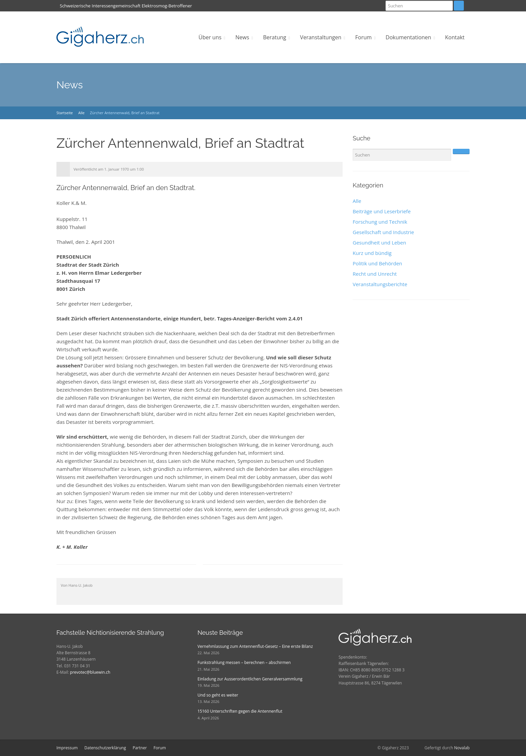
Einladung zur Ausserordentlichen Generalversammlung (250, 679)
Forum (363, 37)
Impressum (67, 748)
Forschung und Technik (380, 221)
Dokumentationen (408, 37)
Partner (140, 748)
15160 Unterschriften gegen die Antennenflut (240, 711)
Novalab (462, 748)
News (242, 37)
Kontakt (455, 37)
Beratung (274, 37)
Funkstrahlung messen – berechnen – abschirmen (244, 662)
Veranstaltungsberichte (380, 284)
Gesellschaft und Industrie (383, 232)
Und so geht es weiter (218, 695)
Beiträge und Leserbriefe (382, 211)
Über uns (210, 37)
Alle (81, 112)
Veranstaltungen (320, 37)
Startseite (64, 112)
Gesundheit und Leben (379, 242)
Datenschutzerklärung (105, 748)
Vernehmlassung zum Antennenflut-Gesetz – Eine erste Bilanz (255, 646)
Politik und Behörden (377, 263)
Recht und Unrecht (375, 273)
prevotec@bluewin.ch (90, 672)
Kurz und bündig (372, 253)
